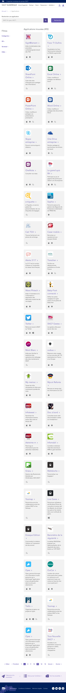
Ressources (44, 5)
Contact (45, 688)
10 (34, 664)
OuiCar (51, 570)
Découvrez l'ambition (33, 675)
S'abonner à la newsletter (11, 676)
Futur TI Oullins (54, 43)
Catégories (5, 36)
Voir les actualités (54, 675)
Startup (31, 5)
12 (41, 664)
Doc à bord (53, 412)
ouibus (50, 350)
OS (3, 41)
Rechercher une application (10, 16)
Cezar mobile (53, 232)
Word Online (53, 105)
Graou (28, 471)
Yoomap (29, 499)
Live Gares (52, 499)
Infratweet (30, 412)
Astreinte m (31, 442)
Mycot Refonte (54, 382)
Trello (28, 606)
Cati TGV (29, 232)
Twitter (28, 324)
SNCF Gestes (53, 324)
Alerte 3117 (31, 260)
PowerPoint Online (30, 107)
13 (45, 664)
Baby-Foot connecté (52, 292)
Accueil (4, 11)
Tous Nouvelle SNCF (53, 638)
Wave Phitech (31, 290)
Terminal (4, 47)
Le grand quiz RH (53, 172)
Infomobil (52, 442)
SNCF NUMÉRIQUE (9, 5)
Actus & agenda (23, 5)
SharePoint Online (30, 76)
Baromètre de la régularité (54, 536)
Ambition (52, 5)
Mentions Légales (37, 688)
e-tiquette (30, 202)
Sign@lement (31, 43)
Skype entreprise (30, 140)
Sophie (50, 202)
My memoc (30, 382)
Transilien (52, 260)
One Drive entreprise (52, 140)
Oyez (28, 570)
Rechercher (57, 20)
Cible (3, 52)
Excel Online (53, 74)
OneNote (30, 170)
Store (37, 5)
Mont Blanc (30, 350)
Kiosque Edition (32, 535)
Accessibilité (13, 688)
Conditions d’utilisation (24, 688)
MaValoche (52, 471)
